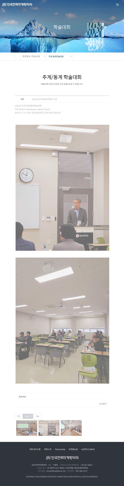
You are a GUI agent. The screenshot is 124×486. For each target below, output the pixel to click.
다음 (37, 418)
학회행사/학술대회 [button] (31, 56)
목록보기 (28, 418)
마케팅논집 (73, 449)
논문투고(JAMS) (88, 449)
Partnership (60, 449)
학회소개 (47, 449)
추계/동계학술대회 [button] (56, 56)
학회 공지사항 (35, 449)
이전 (18, 418)
